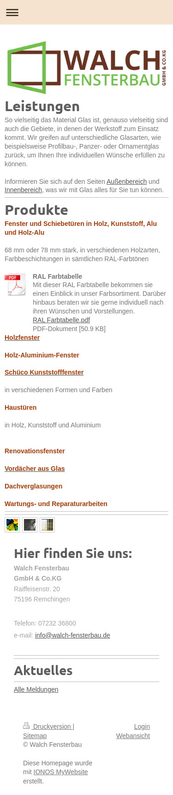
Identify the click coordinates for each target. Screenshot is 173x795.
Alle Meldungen (36, 689)
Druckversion (47, 726)
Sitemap (35, 735)
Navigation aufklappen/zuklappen (86, 12)
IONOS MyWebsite (61, 772)
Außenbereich (127, 181)
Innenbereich (23, 190)
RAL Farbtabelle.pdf (61, 320)
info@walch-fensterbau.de (72, 635)
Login (142, 726)
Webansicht (133, 735)
